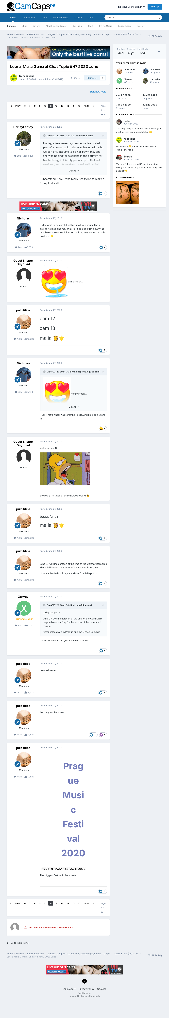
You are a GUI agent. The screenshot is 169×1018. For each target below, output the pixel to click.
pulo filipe (23, 310)
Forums (11, 26)
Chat (24, 26)
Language (69, 988)
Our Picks (77, 26)
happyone (28, 76)
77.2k (18, 339)
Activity (78, 17)
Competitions (28, 17)
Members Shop (60, 17)
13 (62, 106)
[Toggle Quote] (44, 135)
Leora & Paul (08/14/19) (50, 79)
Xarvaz (23, 596)
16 (79, 106)
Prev (18, 106)
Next (86, 106)
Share (75, 78)
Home (13, 19)
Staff (90, 26)
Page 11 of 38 (103, 110)
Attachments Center (56, 26)
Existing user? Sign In (131, 6)
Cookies (101, 988)
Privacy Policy (86, 988)
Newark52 (81, 135)
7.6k (18, 247)
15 (73, 106)
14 (68, 106)
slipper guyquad (85, 371)
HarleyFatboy (23, 127)
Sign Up (155, 6)
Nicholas (23, 218)
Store (44, 17)
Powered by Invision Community (84, 996)
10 (45, 106)
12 (56, 106)
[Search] (121, 17)
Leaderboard (125, 26)
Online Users (105, 26)
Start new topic (98, 91)
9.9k (18, 625)
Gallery (36, 26)
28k (17, 155)
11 (50, 106)
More (141, 26)
